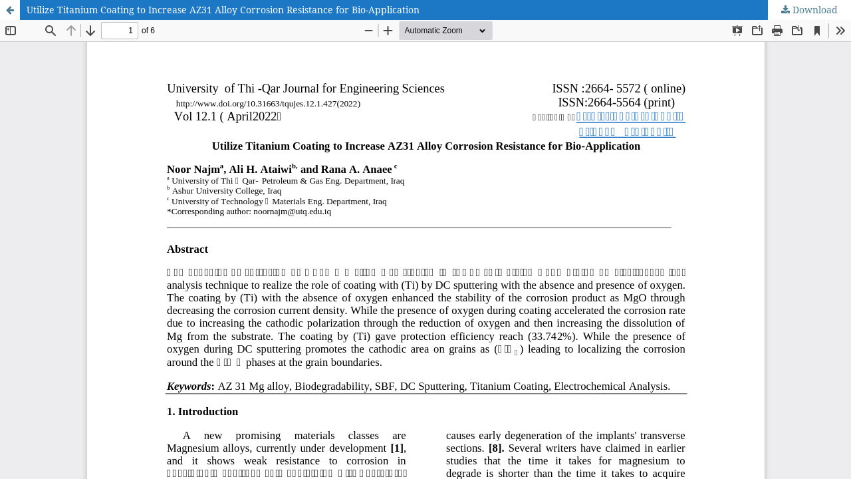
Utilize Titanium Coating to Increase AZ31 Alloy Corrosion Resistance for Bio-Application (223, 9)
